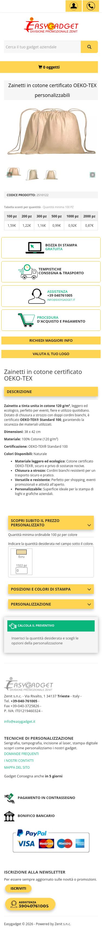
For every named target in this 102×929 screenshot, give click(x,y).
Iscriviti (18, 888)
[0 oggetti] (49, 67)
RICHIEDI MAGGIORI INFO (51, 340)
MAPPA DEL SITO (17, 767)
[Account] (74, 6)
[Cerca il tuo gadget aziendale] (89, 47)
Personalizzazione (51, 604)
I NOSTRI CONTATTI (19, 760)
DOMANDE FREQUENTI (21, 753)
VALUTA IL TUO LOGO (51, 353)
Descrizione (19, 391)
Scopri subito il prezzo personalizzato (51, 522)
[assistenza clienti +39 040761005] (91, 6)
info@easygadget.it (61, 300)
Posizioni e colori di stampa (51, 589)
